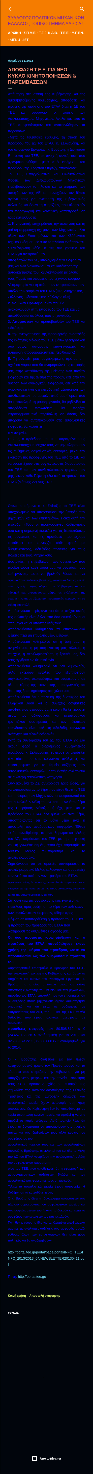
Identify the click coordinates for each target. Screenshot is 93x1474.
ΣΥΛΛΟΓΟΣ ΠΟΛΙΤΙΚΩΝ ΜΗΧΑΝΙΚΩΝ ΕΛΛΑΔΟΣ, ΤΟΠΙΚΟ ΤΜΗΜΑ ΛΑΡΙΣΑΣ (46, 20)
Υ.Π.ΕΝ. (78, 33)
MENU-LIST (19, 40)
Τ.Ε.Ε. (64, 33)
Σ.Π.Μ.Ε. (30, 33)
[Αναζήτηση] (82, 8)
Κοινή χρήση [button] (17, 1295)
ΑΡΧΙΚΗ (14, 33)
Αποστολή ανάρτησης (44, 1295)
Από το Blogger (46, 1459)
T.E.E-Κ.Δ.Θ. (48, 33)
